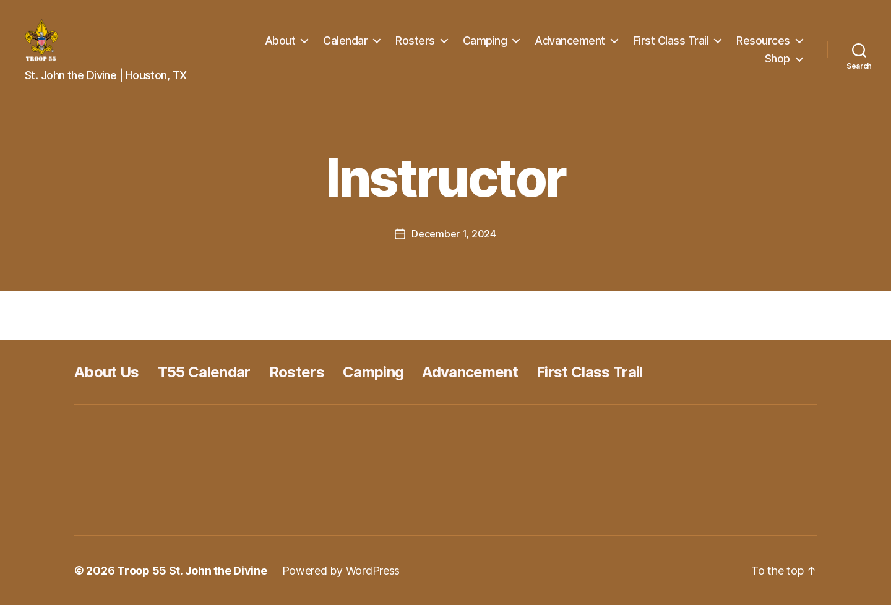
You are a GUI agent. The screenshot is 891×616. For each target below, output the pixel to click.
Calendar (345, 45)
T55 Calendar (204, 382)
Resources (763, 45)
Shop (777, 63)
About (280, 45)
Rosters (415, 45)
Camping (485, 45)
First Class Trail (671, 45)
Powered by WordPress (341, 581)
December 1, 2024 (453, 244)
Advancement (570, 45)
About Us (106, 382)
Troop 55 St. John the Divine (192, 581)
